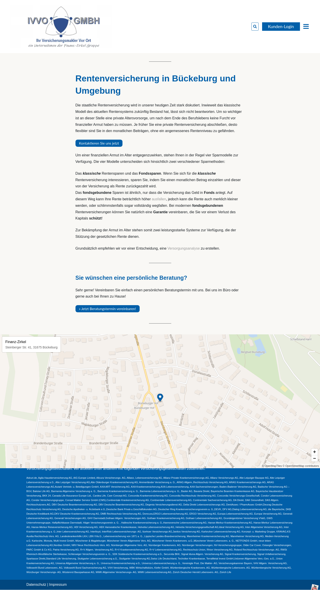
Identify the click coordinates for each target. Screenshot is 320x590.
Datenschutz (36, 584)
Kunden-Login (281, 26)
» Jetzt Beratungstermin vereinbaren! (107, 308)
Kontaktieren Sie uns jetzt (99, 143)
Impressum (58, 584)
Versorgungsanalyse (183, 248)
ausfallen (159, 199)
